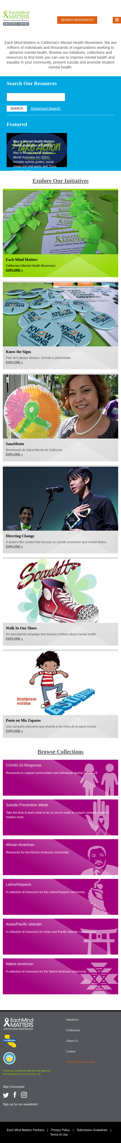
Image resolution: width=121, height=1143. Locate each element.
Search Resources (77, 20)
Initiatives (72, 1019)
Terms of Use (59, 1134)
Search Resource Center (80, 1062)
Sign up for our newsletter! (20, 1104)
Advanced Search (46, 108)
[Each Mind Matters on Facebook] (15, 1095)
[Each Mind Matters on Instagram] (24, 1095)
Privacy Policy (60, 1130)
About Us (72, 1040)
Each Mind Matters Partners (25, 1130)
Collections (73, 1030)
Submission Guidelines (92, 1130)
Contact (71, 1051)
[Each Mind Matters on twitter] (6, 1095)
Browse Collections (61, 751)
